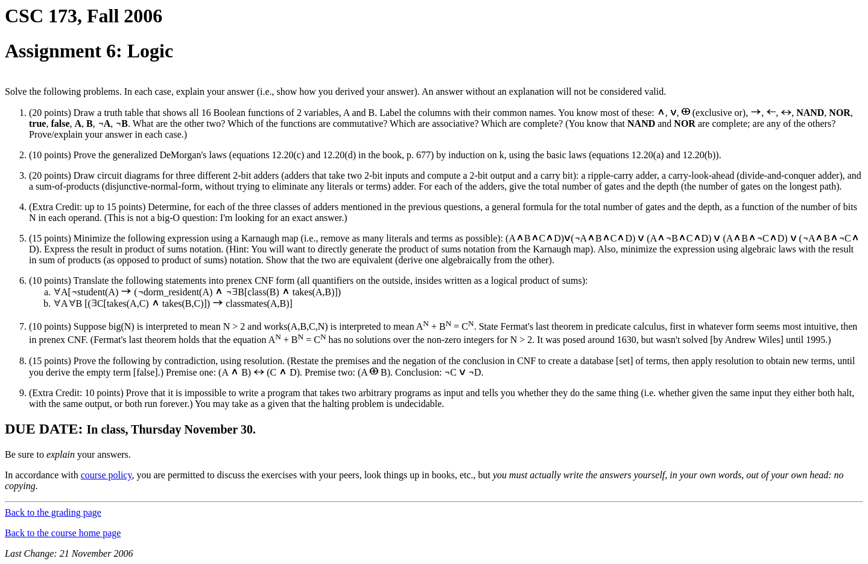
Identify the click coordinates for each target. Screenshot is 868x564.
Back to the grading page (53, 512)
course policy (106, 475)
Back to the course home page (63, 533)
